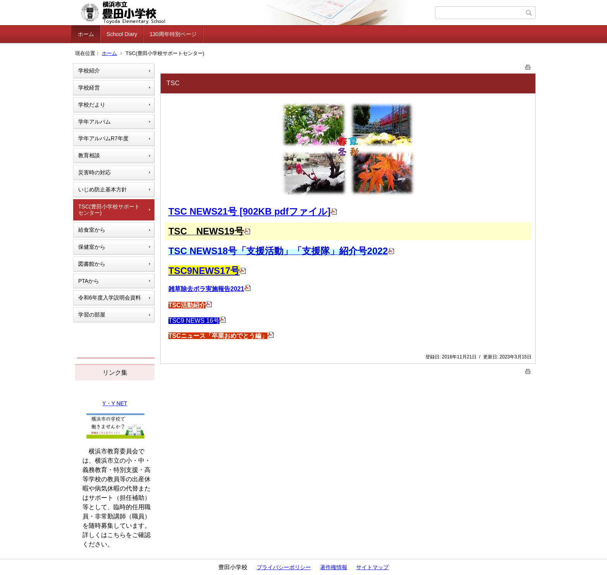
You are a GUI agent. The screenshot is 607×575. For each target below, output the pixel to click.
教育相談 (89, 155)
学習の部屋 (91, 315)
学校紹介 (89, 70)
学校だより (91, 105)
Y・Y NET (114, 403)
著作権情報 (333, 567)
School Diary (121, 34)
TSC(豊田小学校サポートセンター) (109, 209)
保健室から (91, 247)
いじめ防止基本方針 (102, 189)
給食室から (91, 230)
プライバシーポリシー (284, 567)
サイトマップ (372, 567)
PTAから (88, 281)
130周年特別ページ (172, 34)
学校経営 (89, 87)
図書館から (91, 264)
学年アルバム (94, 122)
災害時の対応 (94, 172)
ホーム (86, 34)
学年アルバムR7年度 (103, 138)
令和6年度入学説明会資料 (109, 297)
